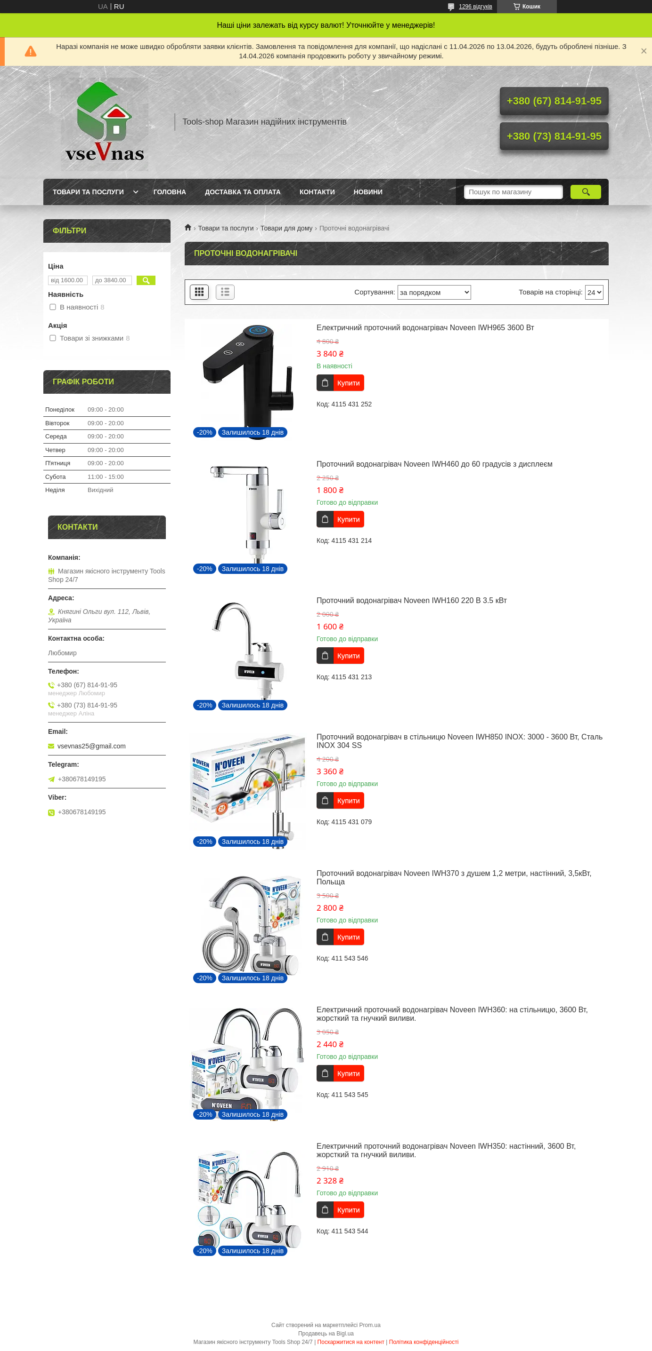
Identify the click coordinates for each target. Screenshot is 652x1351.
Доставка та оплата (243, 192)
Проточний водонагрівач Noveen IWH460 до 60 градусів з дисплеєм (435, 464)
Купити (348, 383)
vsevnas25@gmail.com (91, 746)
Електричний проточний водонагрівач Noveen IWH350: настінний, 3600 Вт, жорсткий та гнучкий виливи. (446, 1150)
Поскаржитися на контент (351, 1342)
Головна (170, 192)
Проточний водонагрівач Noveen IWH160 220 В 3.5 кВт (412, 600)
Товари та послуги (88, 192)
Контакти (317, 192)
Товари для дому (286, 228)
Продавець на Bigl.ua (326, 1333)
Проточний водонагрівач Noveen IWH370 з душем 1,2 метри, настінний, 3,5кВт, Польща (454, 877)
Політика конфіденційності (424, 1342)
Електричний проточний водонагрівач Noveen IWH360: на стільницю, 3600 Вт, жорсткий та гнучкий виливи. (452, 1014)
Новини (368, 192)
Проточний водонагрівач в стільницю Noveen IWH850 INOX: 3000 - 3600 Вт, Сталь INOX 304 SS (460, 741)
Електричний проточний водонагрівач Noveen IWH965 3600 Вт (425, 328)
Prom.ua (370, 1325)
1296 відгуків (475, 6)
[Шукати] (585, 192)
